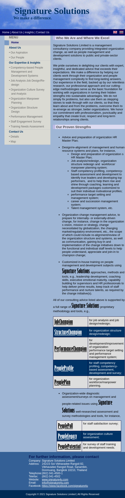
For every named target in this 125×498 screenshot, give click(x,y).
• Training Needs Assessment (26, 126)
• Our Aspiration (18, 52)
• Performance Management (26, 116)
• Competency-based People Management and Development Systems (26, 71)
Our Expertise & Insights (24, 62)
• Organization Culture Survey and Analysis (26, 91)
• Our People (16, 57)
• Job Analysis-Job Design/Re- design (27, 82)
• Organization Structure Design (23, 109)
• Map (12, 141)
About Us (16, 32)
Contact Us (42, 32)
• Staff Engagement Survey (25, 121)
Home (5, 32)
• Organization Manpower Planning (24, 100)
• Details (14, 136)
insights (29, 32)
